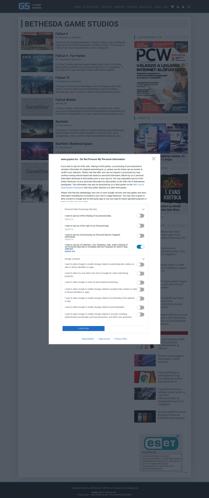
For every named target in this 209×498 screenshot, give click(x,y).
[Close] (154, 159)
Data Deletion (88, 339)
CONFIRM (83, 328)
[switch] (140, 216)
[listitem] (104, 209)
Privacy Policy (121, 339)
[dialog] (104, 249)
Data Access (104, 339)
